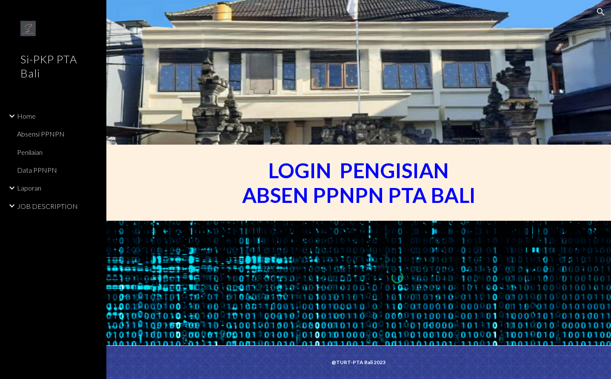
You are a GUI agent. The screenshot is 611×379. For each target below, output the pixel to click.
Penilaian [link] (30, 152)
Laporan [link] (29, 188)
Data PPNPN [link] (37, 170)
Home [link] (26, 116)
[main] (359, 183)
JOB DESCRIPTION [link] (47, 206)
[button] (601, 12)
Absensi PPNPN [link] (41, 134)
